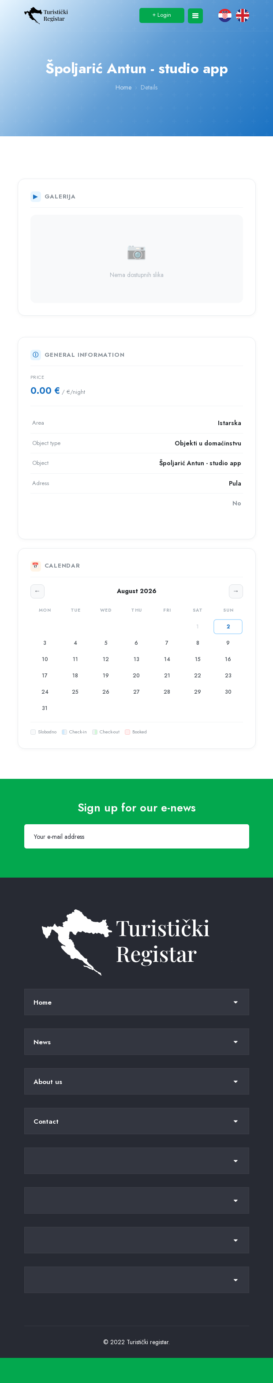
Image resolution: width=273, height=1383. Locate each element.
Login (161, 14)
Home (123, 87)
